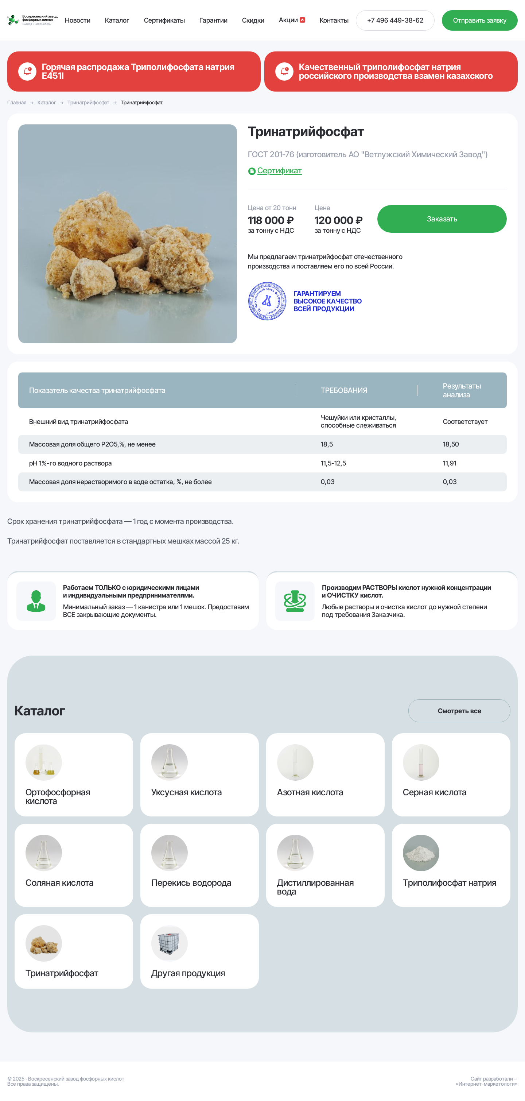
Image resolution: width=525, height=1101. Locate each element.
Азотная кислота (325, 774)
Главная (16, 102)
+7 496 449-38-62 (395, 20)
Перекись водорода (199, 865)
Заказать (442, 219)
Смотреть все (459, 711)
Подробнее (134, 71)
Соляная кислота (74, 865)
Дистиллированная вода (325, 865)
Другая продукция (199, 951)
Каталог (47, 102)
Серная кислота (451, 774)
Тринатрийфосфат (88, 102)
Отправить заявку (479, 20)
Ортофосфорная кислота (74, 774)
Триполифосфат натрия (451, 865)
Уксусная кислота (199, 774)
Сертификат (279, 170)
